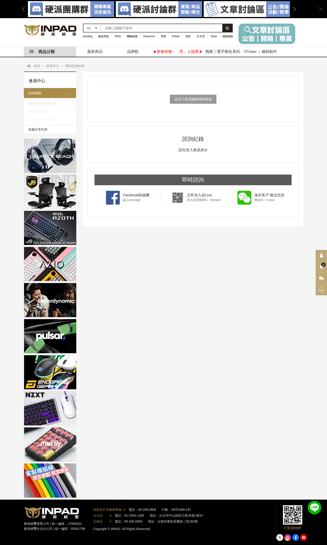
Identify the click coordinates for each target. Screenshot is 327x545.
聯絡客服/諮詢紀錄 (42, 103)
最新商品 (95, 51)
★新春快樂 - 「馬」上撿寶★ (178, 51)
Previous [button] (25, 9)
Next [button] (293, 9)
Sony (214, 36)
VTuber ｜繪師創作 (260, 51)
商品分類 (42, 51)
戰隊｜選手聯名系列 (222, 51)
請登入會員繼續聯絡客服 (193, 99)
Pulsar (176, 36)
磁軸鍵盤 (228, 36)
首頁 (37, 66)
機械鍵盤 (132, 36)
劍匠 (188, 36)
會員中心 (52, 66)
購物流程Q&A (38, 111)
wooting (87, 36)
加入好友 (314, 507)
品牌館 (133, 51)
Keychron (149, 36)
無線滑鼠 (103, 36)
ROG (118, 36)
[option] (159, 9)
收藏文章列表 (37, 129)
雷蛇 (163, 36)
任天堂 (201, 36)
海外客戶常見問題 (42, 119)
